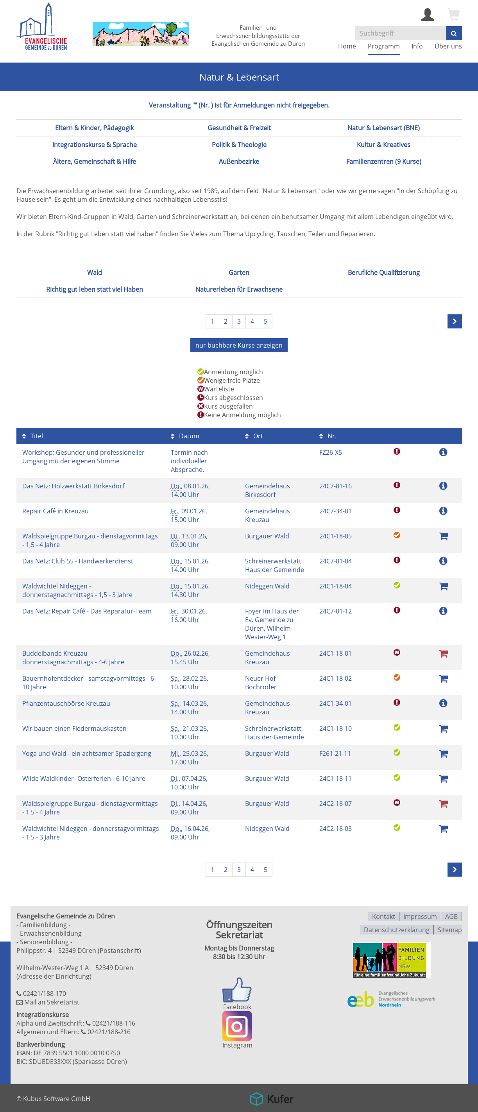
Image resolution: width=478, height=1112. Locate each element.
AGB (451, 915)
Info (417, 46)
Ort (254, 435)
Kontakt (383, 915)
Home (347, 46)
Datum (185, 435)
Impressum (420, 915)
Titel (32, 435)
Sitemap (450, 928)
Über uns (448, 46)
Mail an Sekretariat (51, 1001)
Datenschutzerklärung (397, 928)
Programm (384, 46)
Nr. (328, 435)
